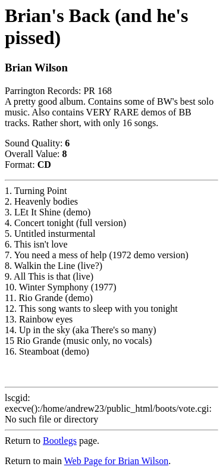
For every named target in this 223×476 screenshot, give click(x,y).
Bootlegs (60, 441)
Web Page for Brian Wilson (116, 461)
